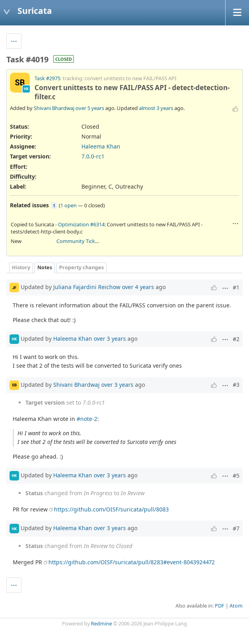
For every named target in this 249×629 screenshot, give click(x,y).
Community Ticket (78, 241)
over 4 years (138, 287)
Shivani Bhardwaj (54, 108)
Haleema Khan (100, 146)
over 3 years (110, 338)
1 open (68, 205)
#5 (236, 475)
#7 (236, 528)
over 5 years (89, 108)
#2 (236, 339)
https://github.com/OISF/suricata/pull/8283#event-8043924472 (131, 562)
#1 (236, 287)
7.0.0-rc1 (92, 156)
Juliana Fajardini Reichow (86, 287)
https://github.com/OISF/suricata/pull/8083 (111, 509)
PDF (219, 605)
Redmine (101, 623)
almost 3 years (156, 108)
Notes (44, 267)
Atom (236, 605)
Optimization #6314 (81, 224)
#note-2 (87, 419)
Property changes (81, 267)
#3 (236, 384)
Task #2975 (47, 78)
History (21, 267)
